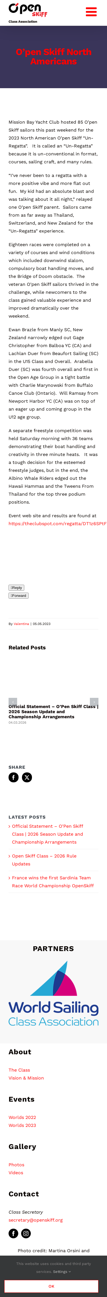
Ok (51, 1286)
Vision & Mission (26, 1078)
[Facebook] (14, 777)
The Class (19, 1070)
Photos (16, 1164)
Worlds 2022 (22, 1117)
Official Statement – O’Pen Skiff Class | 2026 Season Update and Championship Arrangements (53, 711)
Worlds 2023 (22, 1125)
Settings (62, 1271)
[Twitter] (27, 777)
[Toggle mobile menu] (92, 10)
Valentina (21, 624)
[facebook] (13, 1233)
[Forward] (19, 596)
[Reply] (16, 588)
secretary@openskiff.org (36, 1220)
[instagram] (26, 1233)
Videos (16, 1172)
